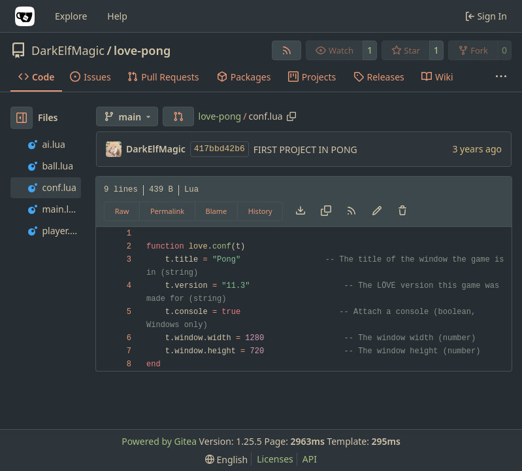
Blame (216, 211)
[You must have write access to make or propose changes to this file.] (402, 211)
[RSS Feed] (287, 50)
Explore (71, 16)
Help (117, 16)
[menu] (226, 459)
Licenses (275, 459)
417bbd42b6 (219, 149)
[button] (178, 116)
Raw (122, 211)
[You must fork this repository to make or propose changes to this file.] (377, 211)
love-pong (142, 50)
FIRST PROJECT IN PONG (305, 149)
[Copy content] (326, 211)
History (260, 211)
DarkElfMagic (68, 50)
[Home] (25, 16)
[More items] (501, 77)
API (309, 459)
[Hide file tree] (21, 118)
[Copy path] (291, 116)
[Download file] (300, 211)
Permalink (167, 211)
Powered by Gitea (159, 441)
